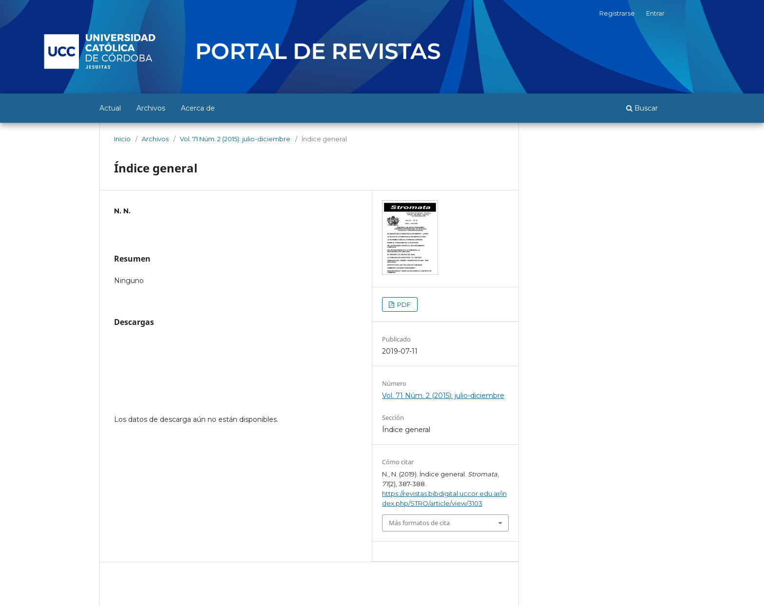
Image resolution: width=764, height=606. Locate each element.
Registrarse (617, 13)
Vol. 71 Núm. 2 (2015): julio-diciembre (235, 139)
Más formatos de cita (419, 522)
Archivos (150, 108)
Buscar (642, 108)
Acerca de (198, 108)
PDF (403, 304)
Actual (110, 108)
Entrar (655, 13)
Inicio (122, 139)
